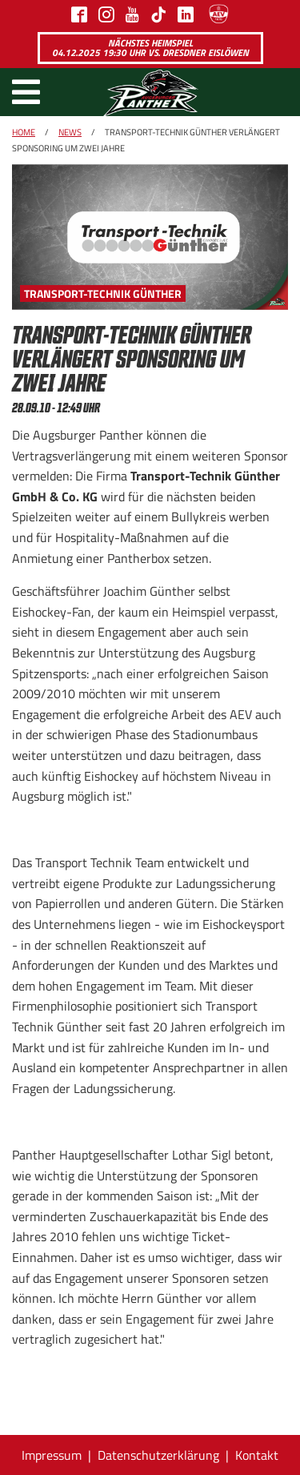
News (70, 132)
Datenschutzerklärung (158, 1455)
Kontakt (256, 1455)
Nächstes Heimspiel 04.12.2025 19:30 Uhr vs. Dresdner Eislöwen (150, 47)
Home (23, 132)
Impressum (52, 1455)
